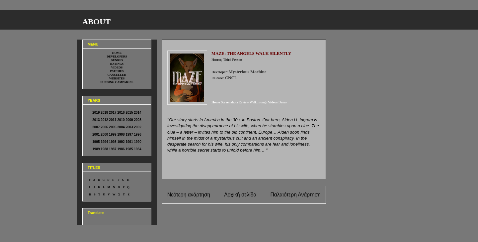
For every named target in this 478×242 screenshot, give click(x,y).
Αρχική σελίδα (240, 194)
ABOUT (96, 21)
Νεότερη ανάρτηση (188, 194)
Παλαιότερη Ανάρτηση (295, 194)
